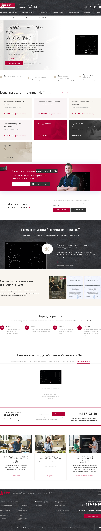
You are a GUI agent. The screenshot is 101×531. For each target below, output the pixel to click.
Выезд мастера (26, 235)
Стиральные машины (6, 505)
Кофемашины (43, 12)
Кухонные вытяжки (23, 510)
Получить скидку (41, 184)
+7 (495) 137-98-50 (37, 52)
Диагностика (38, 235)
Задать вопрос (78, 209)
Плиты (20, 515)
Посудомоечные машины (7, 508)
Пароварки (3, 518)
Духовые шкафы (58, 12)
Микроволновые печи (22, 519)
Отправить (58, 414)
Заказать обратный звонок (85, 475)
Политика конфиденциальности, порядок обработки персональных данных (65, 527)
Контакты (98, 12)
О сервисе (87, 12)
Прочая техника (73, 12)
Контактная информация (42, 508)
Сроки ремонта (74, 235)
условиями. (55, 420)
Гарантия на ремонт (51, 235)
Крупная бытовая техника (8, 12)
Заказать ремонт (14, 63)
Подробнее (16, 475)
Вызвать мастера (61, 209)
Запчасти (64, 235)
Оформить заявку (20, 114)
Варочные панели (5, 510)
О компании (38, 505)
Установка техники (28, 12)
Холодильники (22, 508)
